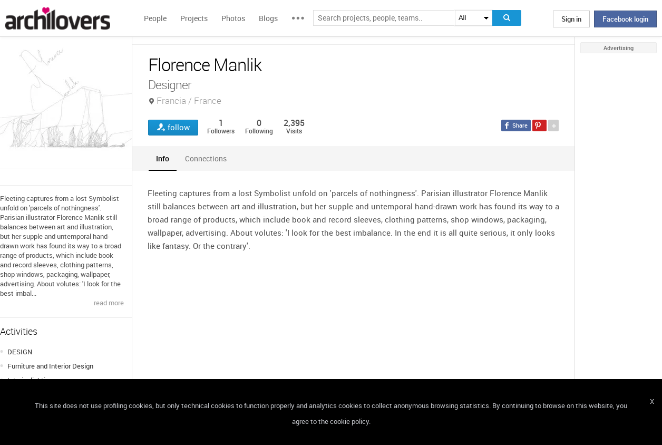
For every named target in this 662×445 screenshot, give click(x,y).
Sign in (571, 19)
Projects (194, 18)
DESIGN (19, 351)
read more (109, 302)
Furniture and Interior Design (50, 366)
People (155, 18)
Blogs (268, 18)
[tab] (162, 158)
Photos (233, 18)
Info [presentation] (162, 158)
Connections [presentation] (206, 158)
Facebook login (625, 19)
